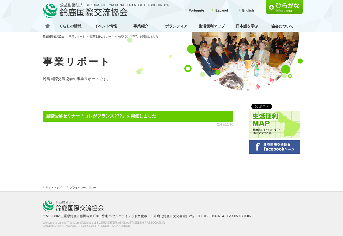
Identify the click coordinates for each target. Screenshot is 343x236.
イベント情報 (105, 26)
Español (221, 10)
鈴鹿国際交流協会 (53, 36)
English (248, 10)
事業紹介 (140, 26)
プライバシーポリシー (83, 187)
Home (48, 26)
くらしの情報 (70, 26)
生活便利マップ (212, 26)
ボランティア (176, 26)
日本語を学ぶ (247, 26)
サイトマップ (54, 187)
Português (196, 10)
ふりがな (284, 7)
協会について (282, 26)
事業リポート (77, 36)
